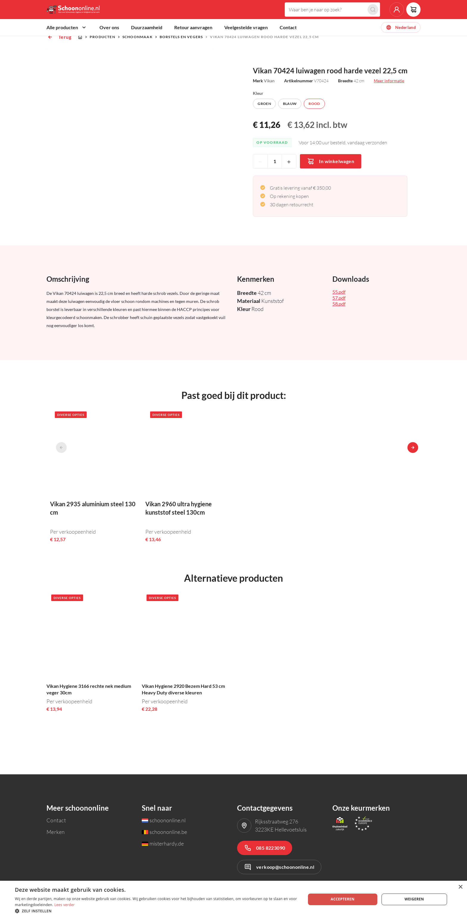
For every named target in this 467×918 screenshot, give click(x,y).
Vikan (269, 102)
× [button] (460, 887)
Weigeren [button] (414, 899)
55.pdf (338, 313)
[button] (156, 911)
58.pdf (338, 325)
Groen (264, 125)
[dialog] (233, 899)
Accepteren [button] (342, 899)
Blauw (290, 125)
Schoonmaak (137, 58)
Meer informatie (389, 102)
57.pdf (338, 319)
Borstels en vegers (181, 58)
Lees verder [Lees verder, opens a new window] (64, 904)
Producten (102, 58)
